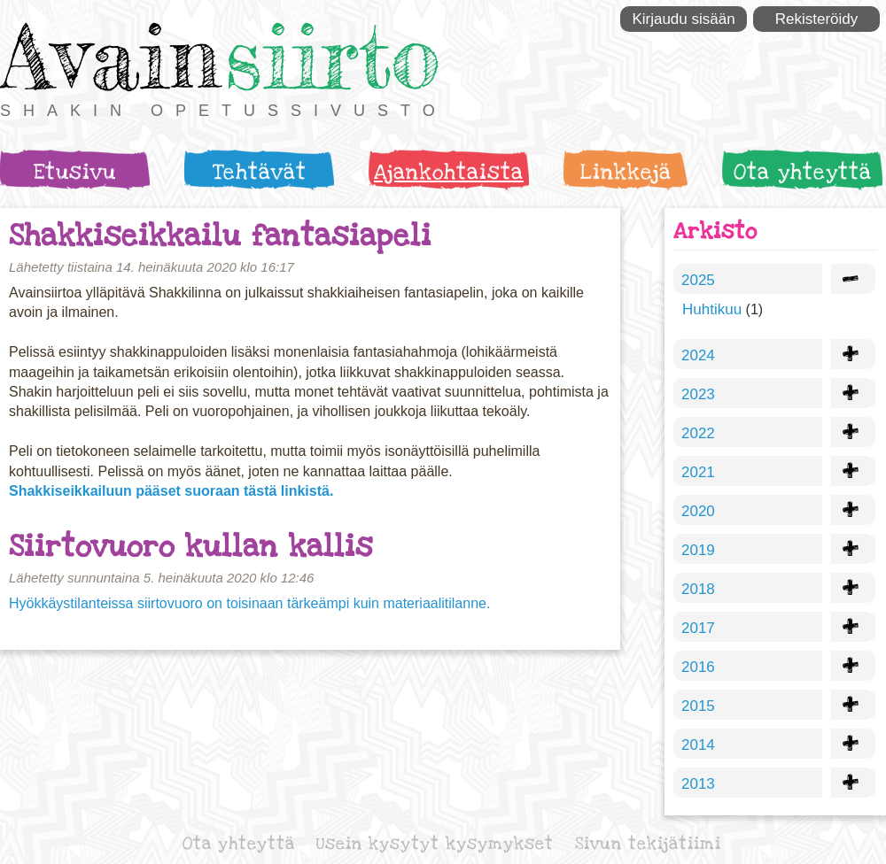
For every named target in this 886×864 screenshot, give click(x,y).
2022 (698, 433)
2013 (698, 783)
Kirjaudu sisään (683, 19)
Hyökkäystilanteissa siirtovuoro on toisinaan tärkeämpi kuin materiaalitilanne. (249, 603)
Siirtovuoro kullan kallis (191, 547)
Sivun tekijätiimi (648, 844)
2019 (698, 550)
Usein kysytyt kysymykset (435, 844)
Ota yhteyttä (803, 172)
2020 (698, 511)
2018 (698, 589)
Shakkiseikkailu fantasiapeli (220, 236)
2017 (698, 628)
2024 (698, 355)
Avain (110, 56)
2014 (698, 745)
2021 (698, 472)
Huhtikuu (712, 309)
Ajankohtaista (449, 172)
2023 (698, 394)
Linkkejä (626, 172)
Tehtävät (260, 172)
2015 (698, 706)
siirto (332, 56)
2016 (698, 667)
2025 (698, 280)
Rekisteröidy (817, 19)
